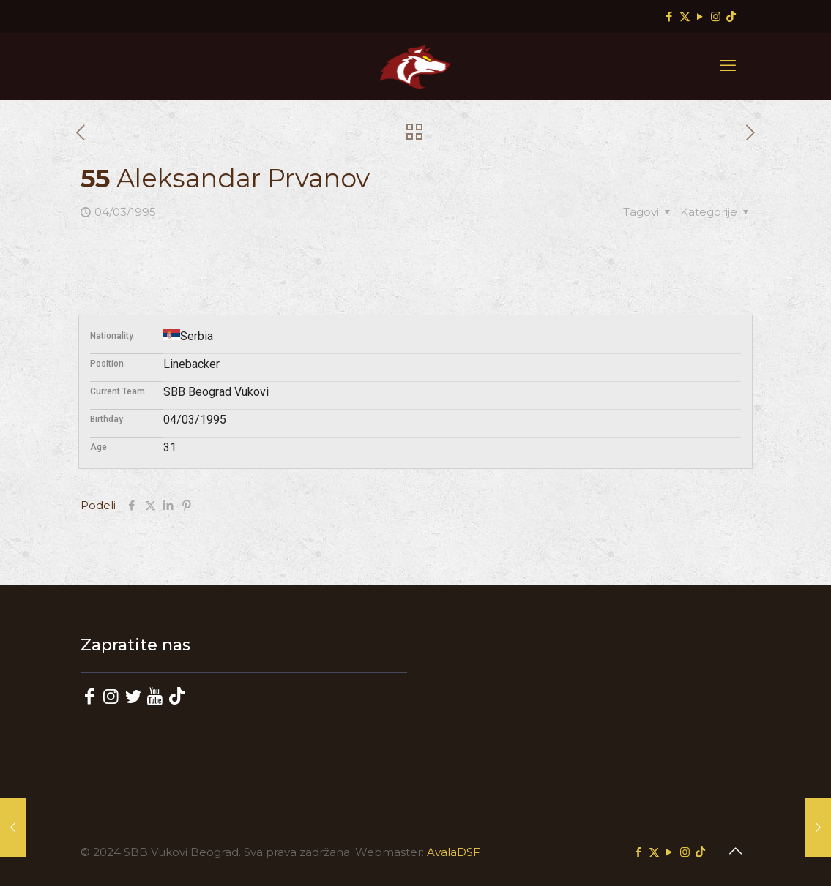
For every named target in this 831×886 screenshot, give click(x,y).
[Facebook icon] (669, 16)
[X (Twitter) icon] (684, 16)
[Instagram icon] (715, 16)
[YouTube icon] (700, 16)
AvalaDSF (453, 852)
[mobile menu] (727, 65)
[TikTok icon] (731, 16)
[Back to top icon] (735, 851)
